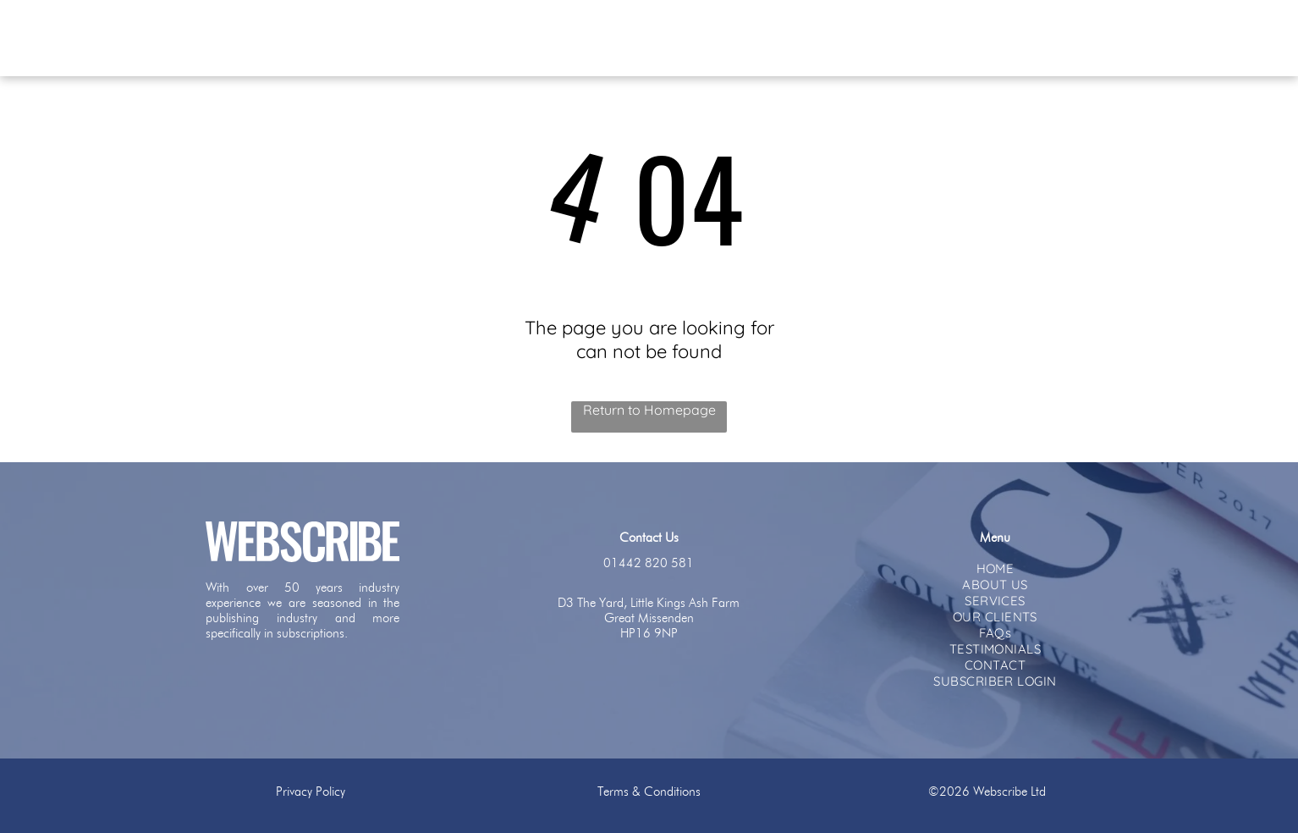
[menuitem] (491, 37)
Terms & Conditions (649, 791)
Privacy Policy (310, 791)
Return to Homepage (649, 409)
